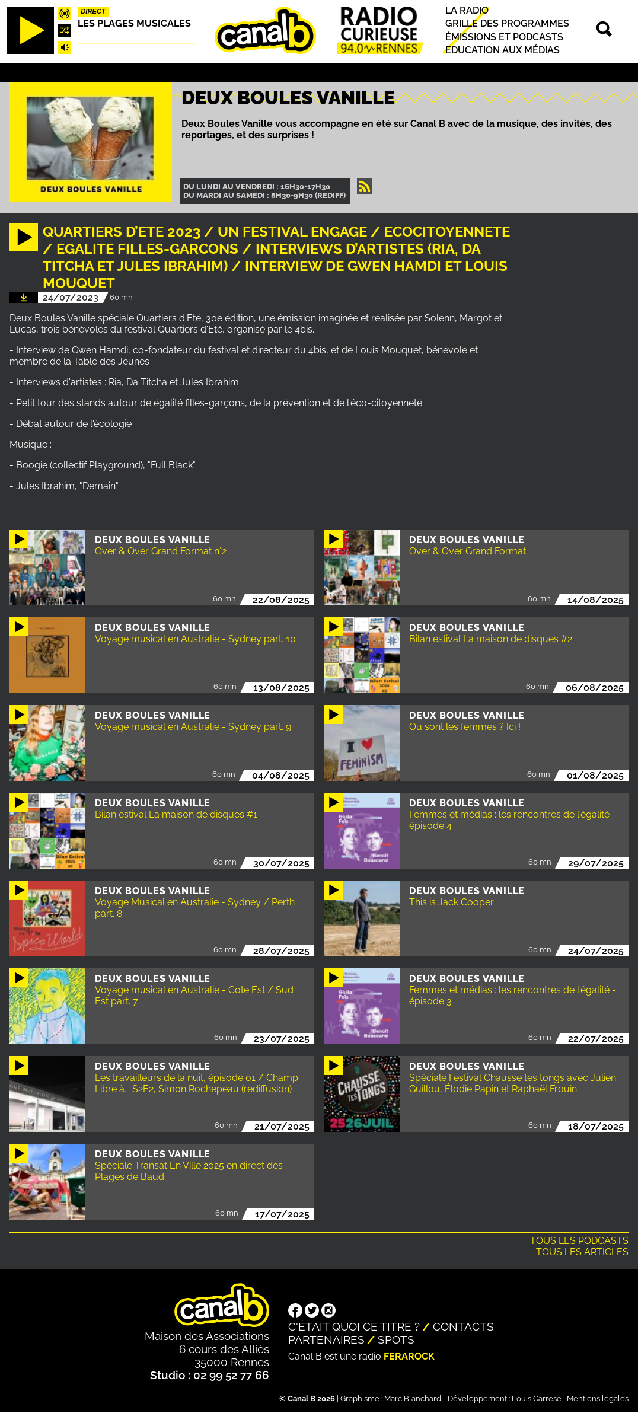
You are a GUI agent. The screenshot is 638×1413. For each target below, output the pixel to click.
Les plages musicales (134, 23)
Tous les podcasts (579, 1240)
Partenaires (326, 1339)
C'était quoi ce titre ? (354, 1326)
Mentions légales (598, 1398)
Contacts (463, 1326)
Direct (93, 11)
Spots (396, 1339)
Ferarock (409, 1356)
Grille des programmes (507, 24)
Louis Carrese (537, 1398)
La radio (467, 10)
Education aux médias (502, 50)
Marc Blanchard (412, 1398)
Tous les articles (582, 1252)
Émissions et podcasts (504, 37)
